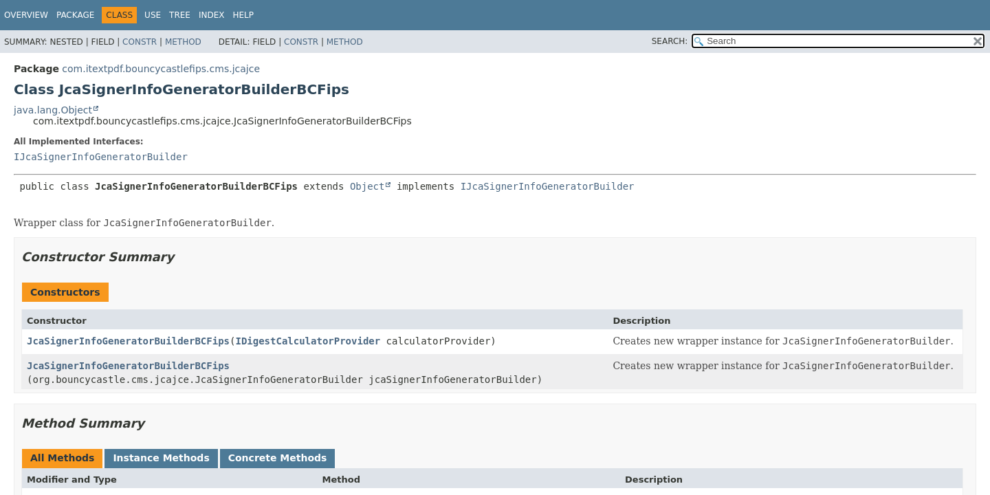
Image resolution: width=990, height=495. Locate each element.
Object (367, 186)
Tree (179, 15)
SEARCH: (670, 41)
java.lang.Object (53, 110)
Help (243, 15)
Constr (139, 42)
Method (183, 42)
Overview (26, 15)
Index (212, 15)
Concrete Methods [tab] (277, 457)
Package (75, 15)
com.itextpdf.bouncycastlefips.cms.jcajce (161, 68)
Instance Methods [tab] (161, 457)
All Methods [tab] (62, 457)
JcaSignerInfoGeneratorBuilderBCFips (128, 341)
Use (152, 15)
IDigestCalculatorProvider (307, 341)
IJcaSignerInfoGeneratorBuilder (101, 156)
